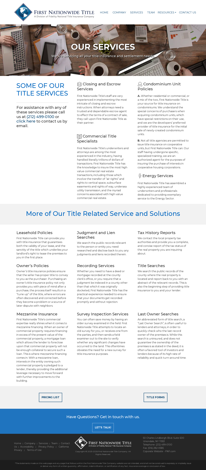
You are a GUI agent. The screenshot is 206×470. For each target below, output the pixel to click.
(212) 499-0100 (40, 116)
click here (25, 121)
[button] (175, 12)
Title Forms (155, 397)
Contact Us (187, 12)
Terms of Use (34, 450)
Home (104, 12)
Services (136, 12)
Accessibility (27, 446)
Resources (166, 12)
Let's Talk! (103, 427)
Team (151, 12)
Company (119, 12)
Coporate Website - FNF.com (159, 451)
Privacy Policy (46, 446)
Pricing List (50, 397)
